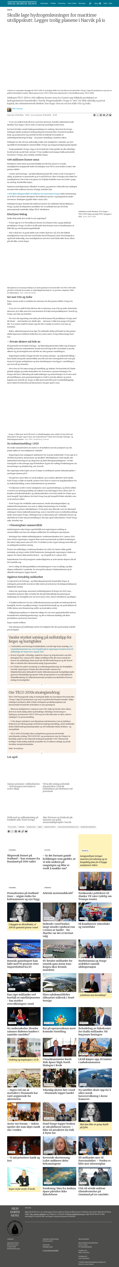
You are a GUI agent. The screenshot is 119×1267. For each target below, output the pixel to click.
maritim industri (88, 827)
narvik (21, 827)
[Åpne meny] (98, 3)
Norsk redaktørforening (76, 1214)
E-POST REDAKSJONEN (50, 1250)
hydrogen (31, 827)
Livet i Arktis (72, 3)
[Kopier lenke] (107, 115)
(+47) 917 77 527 (48, 1247)
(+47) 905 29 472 (86, 1247)
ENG (110, 3)
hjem (40, 827)
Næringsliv (44, 3)
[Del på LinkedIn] (100, 115)
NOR (105, 3)
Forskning (61, 3)
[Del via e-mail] (103, 115)
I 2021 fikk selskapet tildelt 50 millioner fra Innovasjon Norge (33, 194)
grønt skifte (50, 827)
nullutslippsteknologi (68, 827)
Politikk (53, 3)
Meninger (82, 3)
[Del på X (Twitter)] (97, 115)
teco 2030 (12, 827)
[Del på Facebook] (94, 115)
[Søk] (90, 3)
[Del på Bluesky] (110, 115)
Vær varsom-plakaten (38, 1214)
